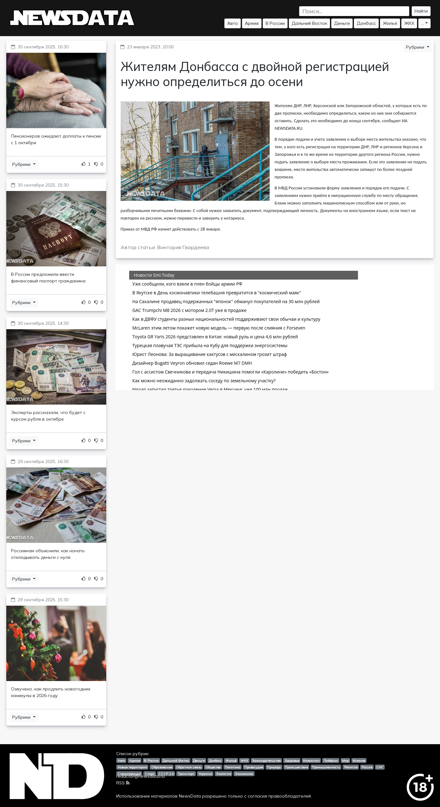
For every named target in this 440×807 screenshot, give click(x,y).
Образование (161, 767)
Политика (232, 767)
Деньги (342, 23)
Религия (351, 767)
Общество (213, 767)
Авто (232, 23)
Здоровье (292, 760)
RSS (122, 783)
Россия (366, 767)
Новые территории (132, 767)
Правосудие (253, 767)
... (422, 23)
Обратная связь (188, 767)
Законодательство (266, 760)
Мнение (359, 760)
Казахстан (311, 760)
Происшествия (296, 767)
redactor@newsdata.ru (140, 776)
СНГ (379, 767)
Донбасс (366, 23)
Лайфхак (330, 760)
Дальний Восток (309, 23)
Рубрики (22, 164)
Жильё (390, 23)
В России (275, 23)
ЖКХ (409, 23)
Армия (252, 23)
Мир (345, 760)
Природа (274, 767)
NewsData (190, 796)
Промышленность (326, 767)
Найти (421, 11)
